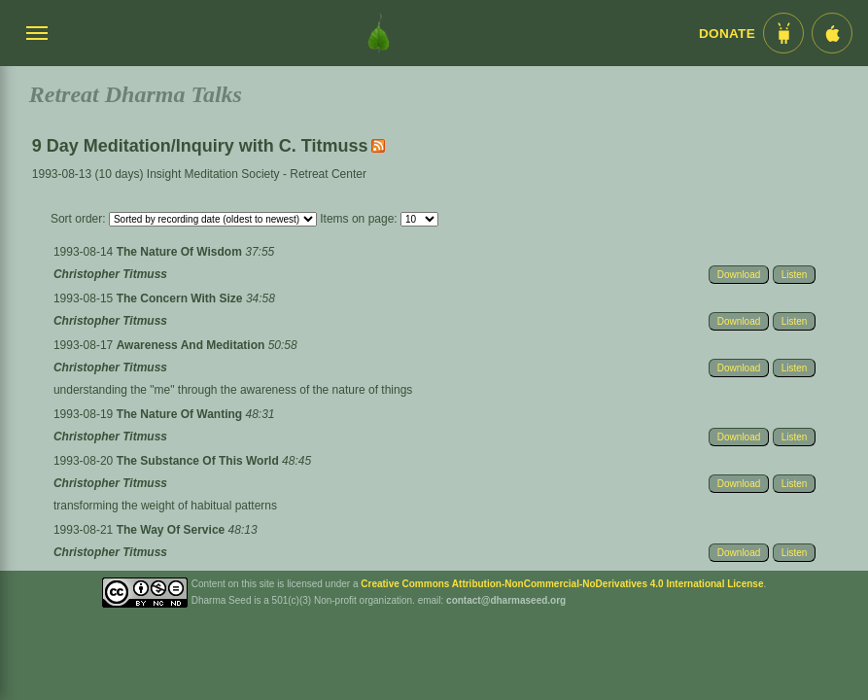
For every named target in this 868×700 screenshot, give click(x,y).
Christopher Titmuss (110, 274)
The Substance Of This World (199, 461)
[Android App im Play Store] (783, 33)
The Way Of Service (172, 530)
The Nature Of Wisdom (181, 252)
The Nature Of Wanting (181, 414)
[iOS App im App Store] (832, 33)
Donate (727, 33)
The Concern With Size (181, 298)
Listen (794, 274)
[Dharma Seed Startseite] (378, 33)
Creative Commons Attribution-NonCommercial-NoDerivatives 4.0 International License (562, 583)
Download (738, 274)
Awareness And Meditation (192, 345)
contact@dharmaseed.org (506, 600)
